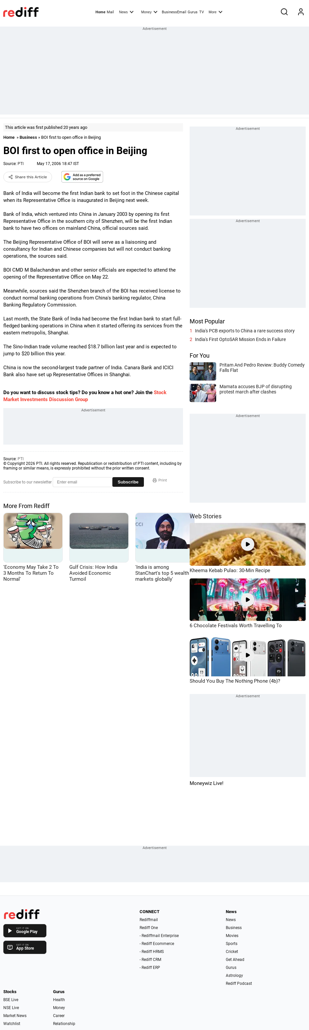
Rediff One (149, 927)
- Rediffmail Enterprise (159, 935)
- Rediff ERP (150, 967)
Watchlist (11, 1023)
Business (28, 137)
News (126, 11)
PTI (21, 163)
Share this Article (27, 177)
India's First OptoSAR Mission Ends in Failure (240, 339)
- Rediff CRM (150, 959)
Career (59, 1015)
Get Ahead (235, 959)
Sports (231, 943)
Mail (110, 12)
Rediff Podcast (239, 983)
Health (59, 999)
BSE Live (10, 999)
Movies (232, 935)
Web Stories (205, 516)
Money (149, 11)
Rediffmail (149, 919)
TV (201, 12)
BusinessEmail (174, 12)
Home (100, 12)
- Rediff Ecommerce (157, 943)
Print (160, 480)
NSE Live (11, 1007)
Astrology (234, 975)
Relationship (64, 1023)
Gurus (193, 12)
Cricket (232, 951)
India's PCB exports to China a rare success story (245, 330)
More (215, 11)
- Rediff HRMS (152, 951)
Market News (15, 1015)
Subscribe (128, 481)
